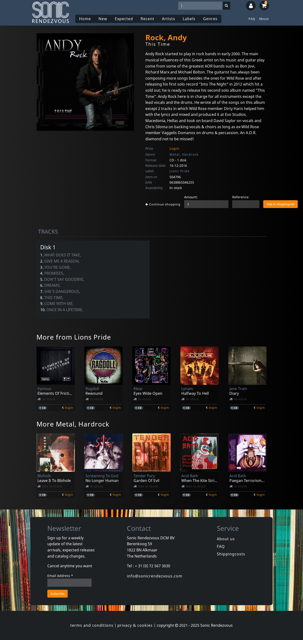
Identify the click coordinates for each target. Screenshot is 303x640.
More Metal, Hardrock (72, 423)
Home (85, 18)
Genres (210, 18)
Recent (147, 18)
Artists (168, 18)
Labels (189, 18)
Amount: (191, 197)
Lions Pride (179, 171)
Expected (124, 18)
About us (226, 538)
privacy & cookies (135, 625)
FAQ (252, 19)
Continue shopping (162, 204)
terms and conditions (91, 625)
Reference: (240, 197)
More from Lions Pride (73, 336)
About (264, 19)
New (102, 18)
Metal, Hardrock (183, 154)
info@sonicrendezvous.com (154, 576)
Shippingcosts (231, 554)
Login (174, 148)
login (69, 407)
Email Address (60, 575)
